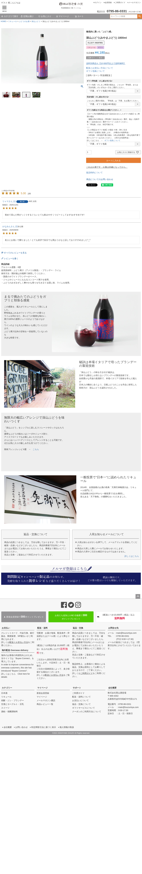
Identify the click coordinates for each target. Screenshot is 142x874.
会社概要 (112, 688)
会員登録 (108, 2)
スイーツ (5, 708)
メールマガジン (134, 2)
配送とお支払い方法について (99, 68)
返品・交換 (78, 628)
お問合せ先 (113, 628)
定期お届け (27, 16)
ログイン (97, 2)
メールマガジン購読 (46, 700)
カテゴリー (7, 688)
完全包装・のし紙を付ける (98, 97)
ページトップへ (138, 596)
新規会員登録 (43, 693)
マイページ (62, 16)
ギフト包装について (95, 71)
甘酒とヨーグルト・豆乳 (12, 704)
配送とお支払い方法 (18, 642)
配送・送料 (42, 628)
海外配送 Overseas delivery (15, 650)
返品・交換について (81, 704)
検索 (139, 16)
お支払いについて (80, 700)
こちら (36, 449)
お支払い (6, 628)
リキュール (12, 21)
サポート (77, 688)
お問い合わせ (22, 727)
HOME (3, 21)
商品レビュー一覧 (45, 704)
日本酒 (4, 693)
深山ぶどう (36, 21)
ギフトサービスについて (83, 708)
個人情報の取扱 (67, 727)
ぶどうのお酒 (24, 21)
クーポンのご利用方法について (86, 711)
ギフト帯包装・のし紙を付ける (100, 81)
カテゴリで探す (9, 16)
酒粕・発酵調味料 (9, 711)
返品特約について (94, 172)
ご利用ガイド (120, 2)
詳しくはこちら (131, 556)
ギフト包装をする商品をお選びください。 (104, 110)
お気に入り (44, 16)
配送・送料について (81, 697)
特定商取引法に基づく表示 (44, 727)
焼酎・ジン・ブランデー (12, 700)
